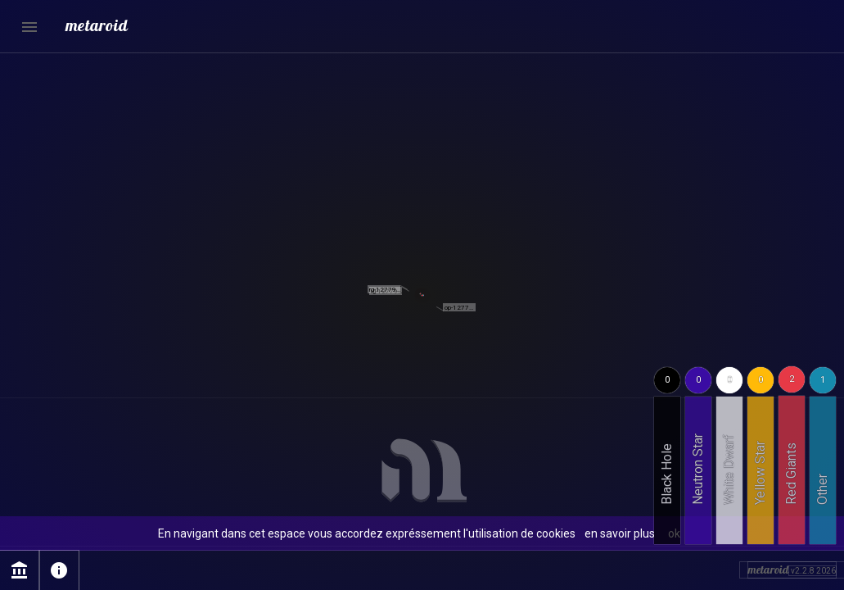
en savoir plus (619, 533)
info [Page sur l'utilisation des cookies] (59, 570)
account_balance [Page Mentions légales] (19, 570)
